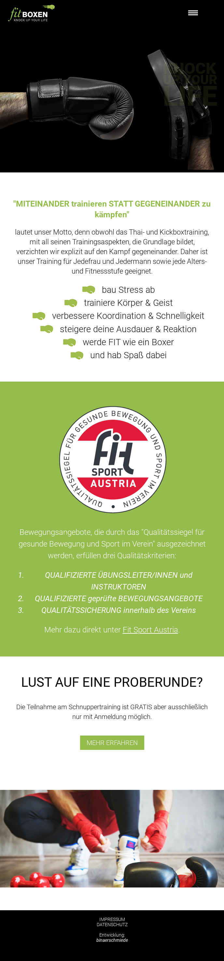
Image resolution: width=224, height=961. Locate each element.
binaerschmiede (112, 940)
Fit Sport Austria (150, 629)
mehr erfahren (112, 743)
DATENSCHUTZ (112, 924)
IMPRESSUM (112, 919)
